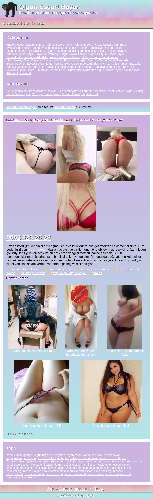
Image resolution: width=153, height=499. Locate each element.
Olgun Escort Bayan (49, 6)
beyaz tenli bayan (61, 269)
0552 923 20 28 (28, 237)
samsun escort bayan (21, 107)
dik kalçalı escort (33, 273)
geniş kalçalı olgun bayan (69, 273)
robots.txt (81, 488)
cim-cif (97, 273)
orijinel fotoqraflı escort (26, 269)
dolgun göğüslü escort (95, 269)
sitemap (99, 488)
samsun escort (64, 107)
